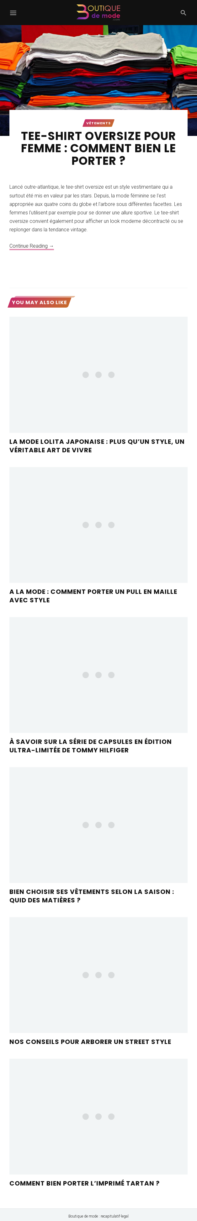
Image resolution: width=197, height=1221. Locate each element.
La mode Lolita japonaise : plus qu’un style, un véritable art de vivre (97, 446)
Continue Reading (31, 246)
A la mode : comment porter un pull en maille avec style (93, 596)
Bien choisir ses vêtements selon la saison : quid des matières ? (91, 896)
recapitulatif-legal (115, 1216)
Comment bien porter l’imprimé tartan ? (84, 1183)
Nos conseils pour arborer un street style (90, 1041)
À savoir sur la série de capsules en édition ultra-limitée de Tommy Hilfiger (90, 746)
